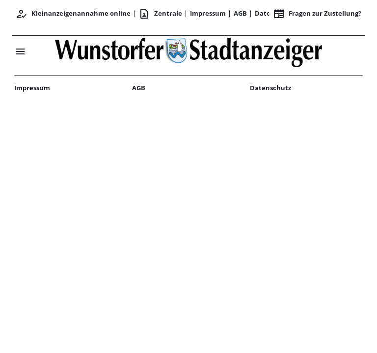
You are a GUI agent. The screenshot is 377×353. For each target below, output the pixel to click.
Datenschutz (270, 87)
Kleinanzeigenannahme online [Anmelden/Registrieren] (73, 14)
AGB (240, 13)
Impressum (208, 13)
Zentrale (160, 14)
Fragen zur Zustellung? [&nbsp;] (317, 14)
